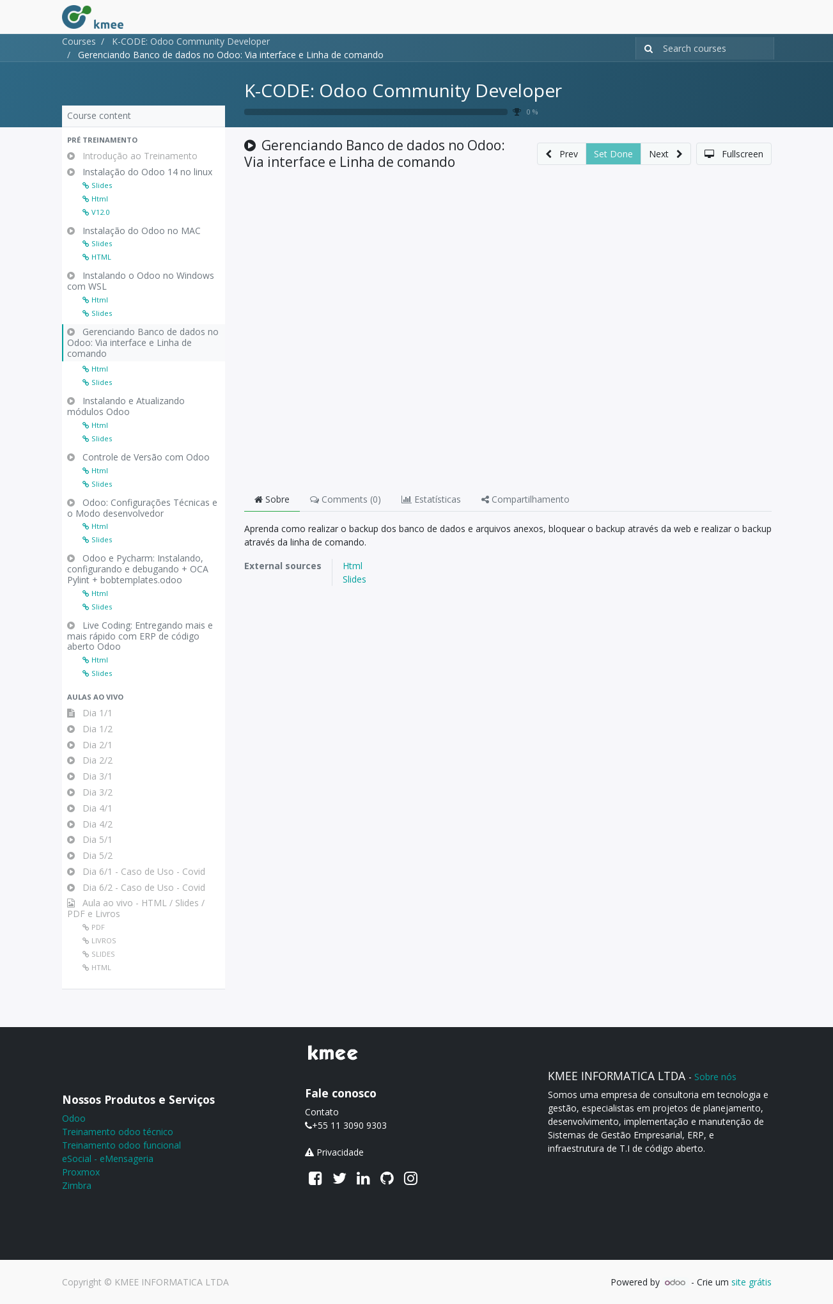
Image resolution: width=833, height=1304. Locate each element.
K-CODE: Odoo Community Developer (403, 90)
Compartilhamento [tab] (525, 499)
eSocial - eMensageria (107, 1158)
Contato (322, 1112)
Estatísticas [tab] (431, 499)
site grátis (751, 1282)
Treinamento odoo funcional (121, 1145)
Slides (354, 579)
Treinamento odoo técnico (117, 1132)
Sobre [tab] (272, 499)
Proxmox (81, 1172)
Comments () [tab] (345, 499)
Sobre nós (715, 1077)
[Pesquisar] (646, 48)
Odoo (74, 1118)
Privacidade (340, 1152)
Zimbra (76, 1185)
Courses (79, 41)
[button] (143, 140)
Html (352, 566)
